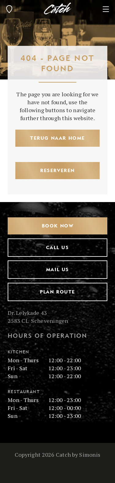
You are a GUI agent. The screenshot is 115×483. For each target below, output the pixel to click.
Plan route (57, 292)
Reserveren (57, 170)
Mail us (57, 269)
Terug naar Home (57, 138)
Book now (58, 226)
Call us (57, 247)
